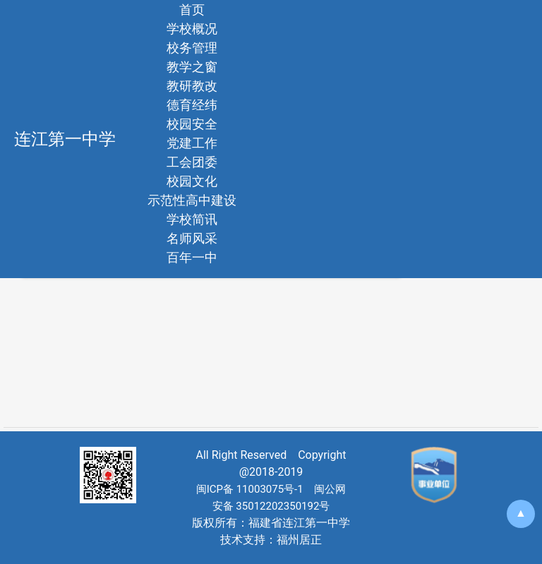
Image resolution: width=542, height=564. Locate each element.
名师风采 (192, 238)
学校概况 (192, 28)
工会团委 (192, 162)
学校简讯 (192, 219)
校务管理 (192, 47)
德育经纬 (192, 104)
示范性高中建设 (191, 200)
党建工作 (192, 143)
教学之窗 (192, 66)
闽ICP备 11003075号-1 (249, 489)
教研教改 (192, 85)
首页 (192, 9)
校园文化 (192, 181)
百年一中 (192, 257)
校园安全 (192, 123)
